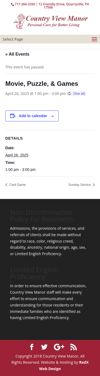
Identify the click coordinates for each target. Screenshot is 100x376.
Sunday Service (80, 185)
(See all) (79, 93)
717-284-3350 (25, 4)
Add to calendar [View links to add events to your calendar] (33, 116)
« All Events (17, 54)
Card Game (17, 185)
